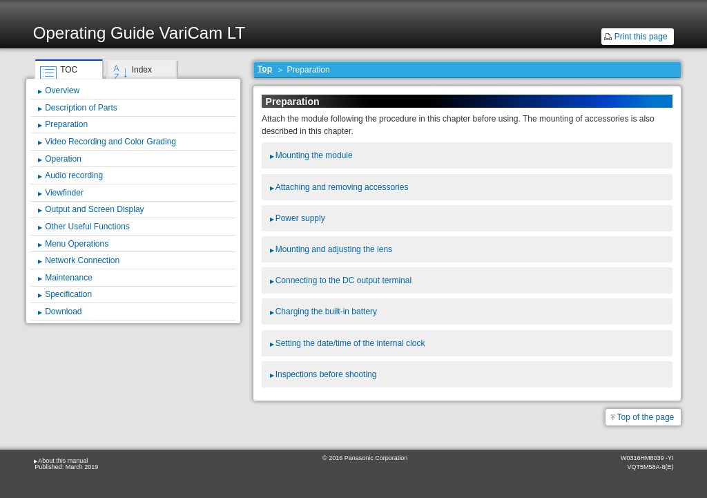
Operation (63, 159)
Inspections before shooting (326, 374)
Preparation (66, 124)
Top (265, 69)
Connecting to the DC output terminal (343, 280)
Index (142, 70)
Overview (62, 90)
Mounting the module (314, 155)
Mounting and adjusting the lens (333, 249)
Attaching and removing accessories (342, 187)
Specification (68, 294)
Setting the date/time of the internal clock (350, 343)
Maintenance (69, 277)
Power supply (300, 218)
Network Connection (82, 260)
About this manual (63, 460)
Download (63, 311)
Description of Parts (81, 108)
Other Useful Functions (87, 226)
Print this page (641, 36)
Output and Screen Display (94, 209)
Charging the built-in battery (326, 311)
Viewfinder (64, 193)
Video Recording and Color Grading (110, 141)
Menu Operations (76, 244)
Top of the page (646, 417)
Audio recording (74, 175)
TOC (68, 70)
